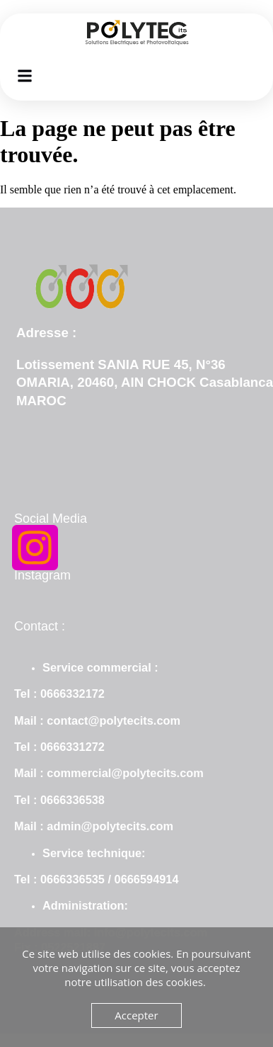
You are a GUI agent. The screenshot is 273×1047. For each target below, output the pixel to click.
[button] (25, 75)
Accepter (136, 1015)
